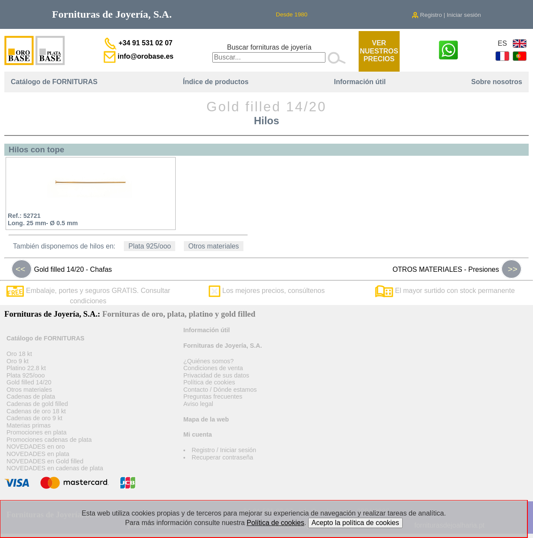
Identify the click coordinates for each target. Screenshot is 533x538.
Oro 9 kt (17, 361)
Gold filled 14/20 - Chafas (61, 269)
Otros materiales (213, 246)
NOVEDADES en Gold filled (44, 461)
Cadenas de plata (30, 396)
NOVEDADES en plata (37, 453)
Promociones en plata (36, 432)
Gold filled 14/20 (28, 382)
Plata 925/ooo (149, 246)
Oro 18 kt (19, 353)
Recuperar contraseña (222, 457)
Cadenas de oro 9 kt (34, 418)
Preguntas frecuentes (213, 396)
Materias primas (28, 425)
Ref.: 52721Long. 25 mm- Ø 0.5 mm (43, 219)
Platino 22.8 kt (26, 368)
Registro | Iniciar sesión (446, 15)
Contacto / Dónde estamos (220, 389)
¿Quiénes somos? (208, 361)
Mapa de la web (206, 419)
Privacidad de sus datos (216, 375)
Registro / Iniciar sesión (224, 450)
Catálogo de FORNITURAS (54, 81)
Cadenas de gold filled (37, 403)
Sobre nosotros (496, 81)
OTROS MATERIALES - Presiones (457, 269)
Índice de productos (216, 81)
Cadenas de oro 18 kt (36, 411)
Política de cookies (209, 382)
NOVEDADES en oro (35, 446)
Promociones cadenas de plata (49, 439)
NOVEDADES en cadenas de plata (54, 468)
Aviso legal (198, 403)
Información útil (360, 81)
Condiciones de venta (213, 368)
